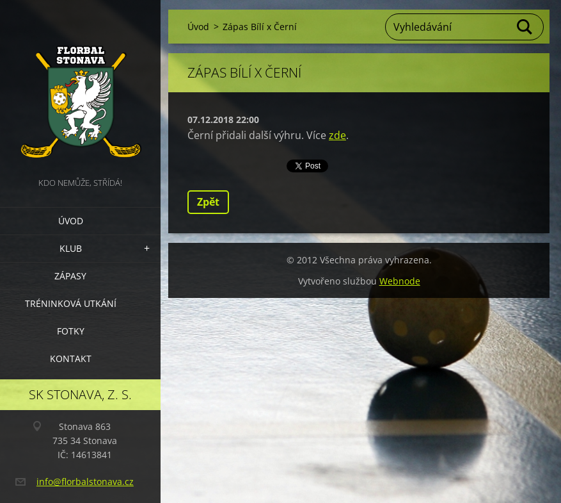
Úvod (70, 221)
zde (337, 135)
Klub (70, 248)
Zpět (208, 202)
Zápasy (70, 276)
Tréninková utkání (70, 303)
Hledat (525, 27)
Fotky (70, 331)
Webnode (399, 281)
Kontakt (70, 358)
